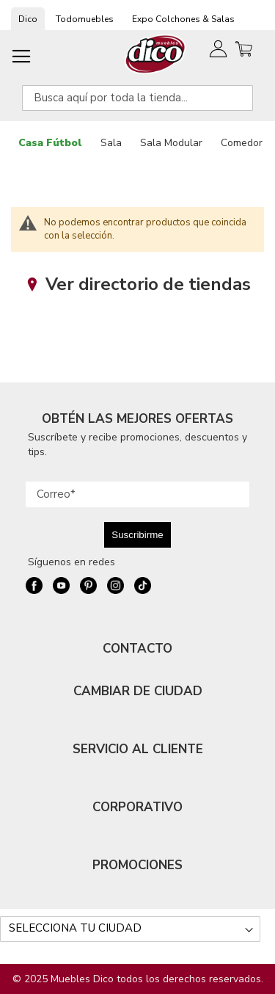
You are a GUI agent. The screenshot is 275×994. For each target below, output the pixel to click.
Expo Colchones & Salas (183, 19)
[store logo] (156, 54)
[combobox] (137, 98)
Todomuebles (85, 19)
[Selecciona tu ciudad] (130, 929)
